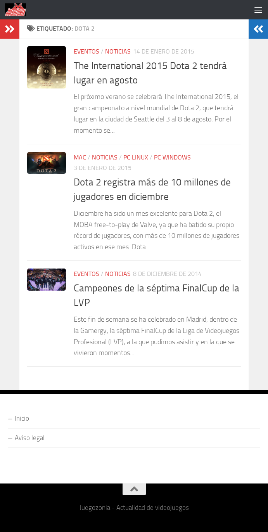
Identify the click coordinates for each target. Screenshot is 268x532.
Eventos (86, 51)
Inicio (22, 418)
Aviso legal (30, 438)
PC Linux (135, 157)
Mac (80, 157)
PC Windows (172, 157)
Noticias (118, 51)
